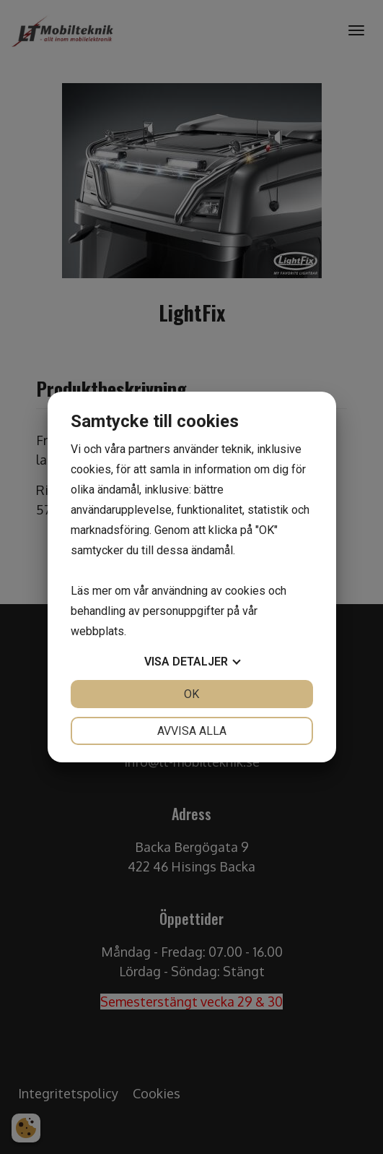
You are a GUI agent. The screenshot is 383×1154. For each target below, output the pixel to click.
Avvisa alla (191, 731)
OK (191, 694)
